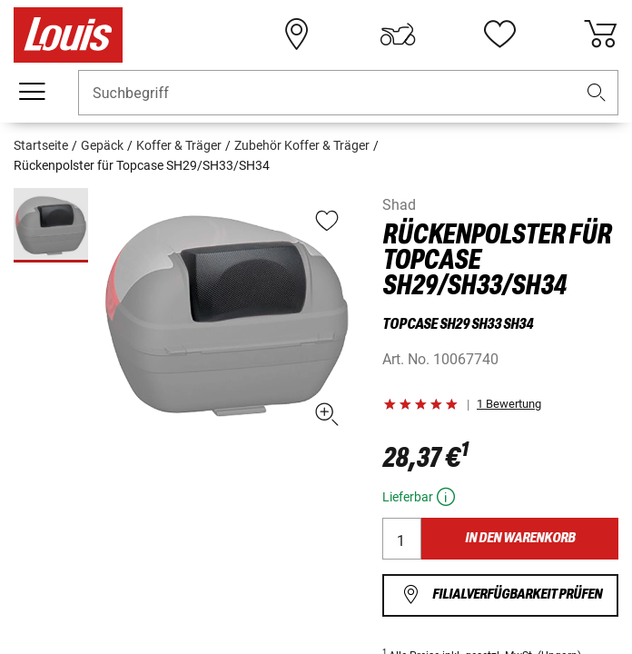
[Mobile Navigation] (32, 91)
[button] (596, 93)
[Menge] (401, 539)
